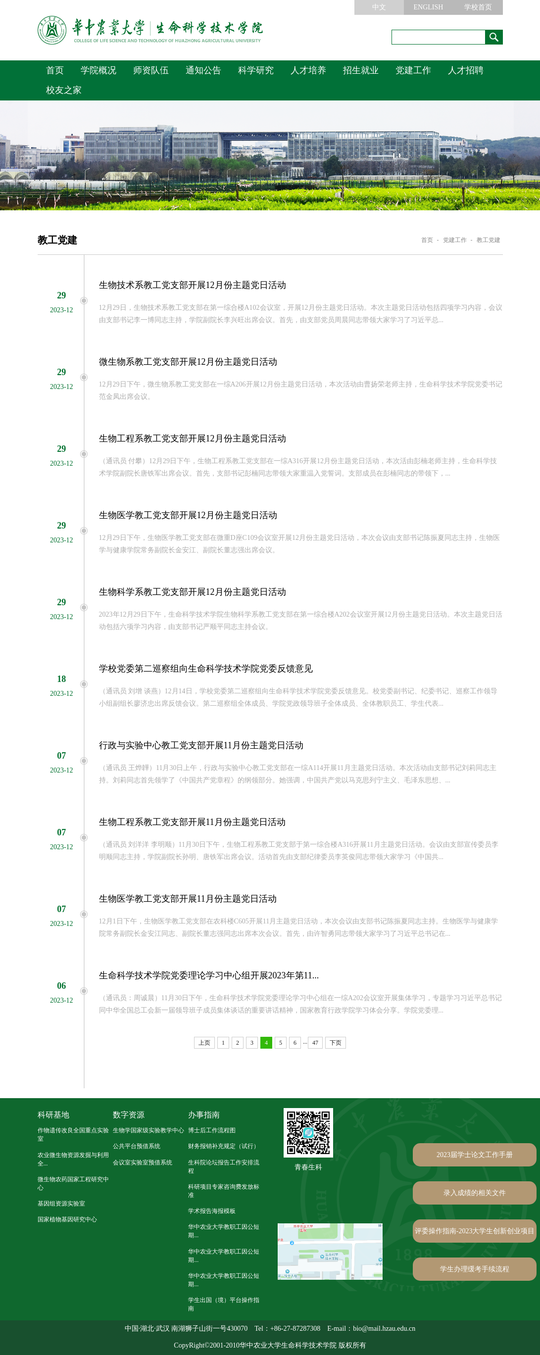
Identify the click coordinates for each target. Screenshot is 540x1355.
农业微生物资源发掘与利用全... (73, 1159)
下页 (336, 1042)
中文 (379, 7)
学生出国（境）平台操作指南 (223, 1304)
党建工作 (413, 70)
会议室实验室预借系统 (142, 1162)
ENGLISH (428, 7)
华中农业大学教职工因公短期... (223, 1231)
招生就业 (361, 70)
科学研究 (256, 70)
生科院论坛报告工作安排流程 (223, 1166)
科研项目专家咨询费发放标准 (223, 1191)
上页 (204, 1042)
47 (315, 1042)
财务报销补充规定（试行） (223, 1146)
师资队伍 (151, 70)
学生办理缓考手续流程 (474, 1269)
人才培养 (308, 70)
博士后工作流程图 (212, 1130)
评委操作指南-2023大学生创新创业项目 (475, 1231)
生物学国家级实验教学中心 (148, 1130)
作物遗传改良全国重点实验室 (73, 1134)
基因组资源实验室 (61, 1203)
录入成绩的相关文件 (474, 1193)
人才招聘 (466, 70)
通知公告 (203, 70)
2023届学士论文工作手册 (475, 1155)
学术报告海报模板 (212, 1211)
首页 (55, 70)
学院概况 (98, 70)
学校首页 (478, 7)
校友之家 (64, 90)
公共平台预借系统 (136, 1146)
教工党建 (488, 240)
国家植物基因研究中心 (67, 1219)
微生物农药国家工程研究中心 (73, 1183)
